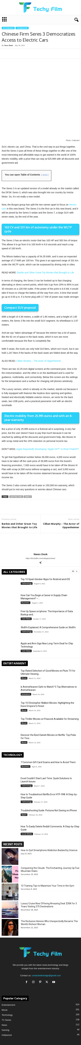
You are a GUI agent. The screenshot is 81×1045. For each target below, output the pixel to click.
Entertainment (8, 971)
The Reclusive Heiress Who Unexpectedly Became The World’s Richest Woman (49, 888)
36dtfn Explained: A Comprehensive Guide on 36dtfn (48, 593)
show (45, 141)
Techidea (6, 1027)
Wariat (5, 1042)
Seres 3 (28, 462)
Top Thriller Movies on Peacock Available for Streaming (50, 684)
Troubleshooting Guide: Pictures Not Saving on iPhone (49, 776)
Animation (26, 660)
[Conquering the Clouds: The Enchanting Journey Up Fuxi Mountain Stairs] (10, 840)
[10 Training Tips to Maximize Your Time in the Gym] (10, 857)
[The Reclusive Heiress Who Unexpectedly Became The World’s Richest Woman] (10, 893)
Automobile (8, 28)
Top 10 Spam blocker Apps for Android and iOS (45, 545)
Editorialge (7, 1022)
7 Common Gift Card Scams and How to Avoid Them (48, 728)
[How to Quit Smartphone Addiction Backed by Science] (10, 822)
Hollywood (7, 1001)
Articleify (6, 1032)
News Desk (8, 45)
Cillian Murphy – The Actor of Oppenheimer (38, 326)
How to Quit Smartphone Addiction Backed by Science (49, 816)
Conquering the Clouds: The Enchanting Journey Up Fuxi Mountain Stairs (50, 835)
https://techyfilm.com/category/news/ (40, 524)
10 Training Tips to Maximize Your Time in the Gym (47, 851)
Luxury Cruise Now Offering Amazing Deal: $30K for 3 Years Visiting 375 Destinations (49, 871)
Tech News (26, 585)
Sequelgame (8, 1037)
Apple (24, 780)
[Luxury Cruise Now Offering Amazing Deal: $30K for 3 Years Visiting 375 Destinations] (10, 875)
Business (26, 569)
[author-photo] (40, 509)
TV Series (6, 986)
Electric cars (16, 462)
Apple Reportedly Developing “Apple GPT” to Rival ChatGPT (47, 415)
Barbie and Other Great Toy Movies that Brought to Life (45, 238)
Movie (24, 644)
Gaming (5, 996)
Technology (22, 28)
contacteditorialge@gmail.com (46, 941)
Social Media (27, 800)
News (4, 991)
